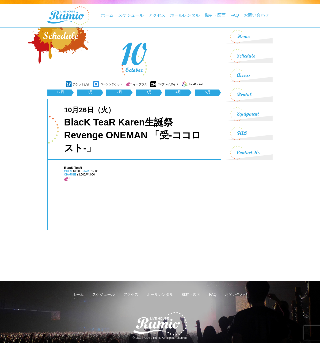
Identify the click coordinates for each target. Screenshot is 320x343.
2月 (119, 92)
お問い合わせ (256, 15)
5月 (208, 92)
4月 (178, 92)
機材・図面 (215, 15)
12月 (60, 92)
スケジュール (131, 15)
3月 (149, 92)
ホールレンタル (185, 15)
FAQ (234, 15)
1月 (90, 92)
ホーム (107, 15)
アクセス (157, 15)
